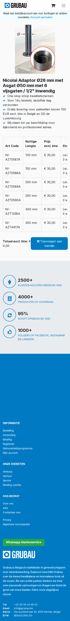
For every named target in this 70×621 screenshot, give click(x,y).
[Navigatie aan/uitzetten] (63, 5)
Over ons (8, 503)
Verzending (9, 435)
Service (7, 480)
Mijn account (10, 453)
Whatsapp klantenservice (23, 542)
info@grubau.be (23, 608)
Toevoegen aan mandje (49, 243)
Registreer (8, 444)
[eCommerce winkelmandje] (53, 5)
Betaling (7, 439)
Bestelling (8, 430)
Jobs (5, 508)
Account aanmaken (41, 17)
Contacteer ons (11, 512)
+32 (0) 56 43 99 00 (26, 604)
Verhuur (7, 476)
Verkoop (7, 471)
